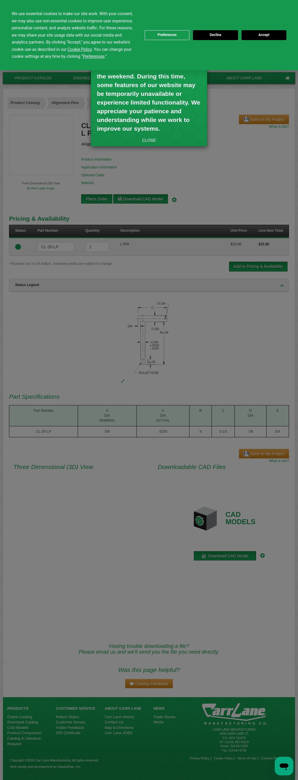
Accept (263, 35)
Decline (215, 35)
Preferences (167, 35)
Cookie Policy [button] (80, 49)
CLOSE (149, 140)
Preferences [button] (93, 56)
